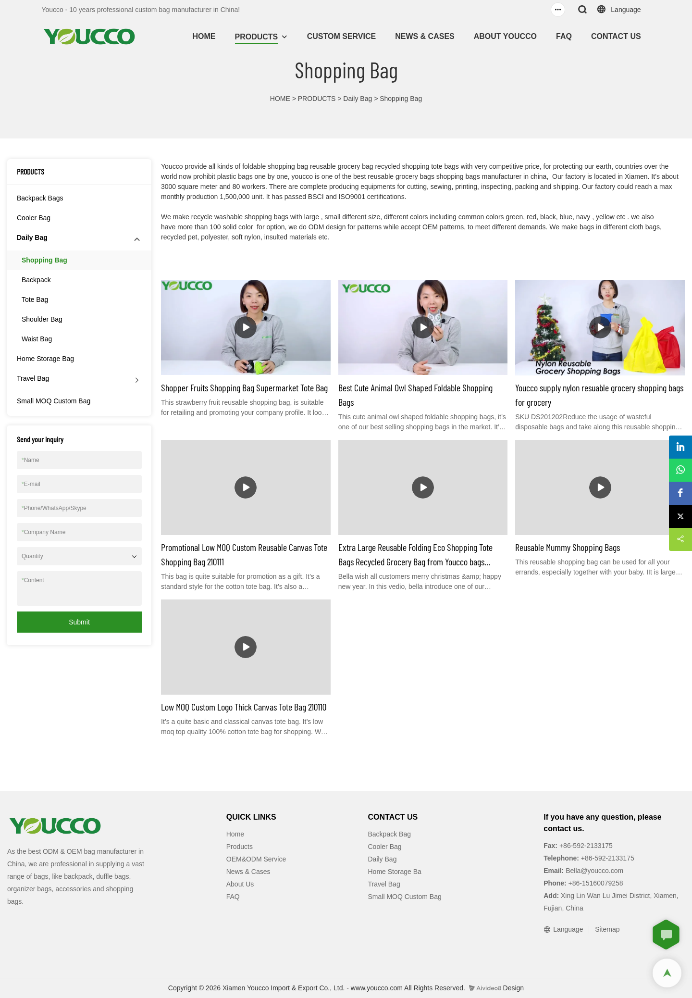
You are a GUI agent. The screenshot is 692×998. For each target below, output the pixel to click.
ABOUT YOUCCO (505, 36)
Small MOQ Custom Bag (53, 401)
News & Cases (248, 871)
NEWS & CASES (425, 36)
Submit (79, 622)
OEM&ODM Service (256, 859)
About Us (240, 884)
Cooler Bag (33, 218)
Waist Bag (37, 339)
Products (239, 846)
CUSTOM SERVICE (341, 36)
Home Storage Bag (45, 358)
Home (235, 834)
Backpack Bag (389, 834)
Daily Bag (357, 98)
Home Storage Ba (394, 871)
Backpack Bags (40, 198)
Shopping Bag (401, 98)
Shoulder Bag (42, 319)
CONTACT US (616, 36)
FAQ (564, 36)
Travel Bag (33, 378)
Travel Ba (382, 884)
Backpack (36, 280)
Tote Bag (35, 299)
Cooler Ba (383, 846)
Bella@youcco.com (593, 870)
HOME (204, 36)
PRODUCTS (256, 37)
